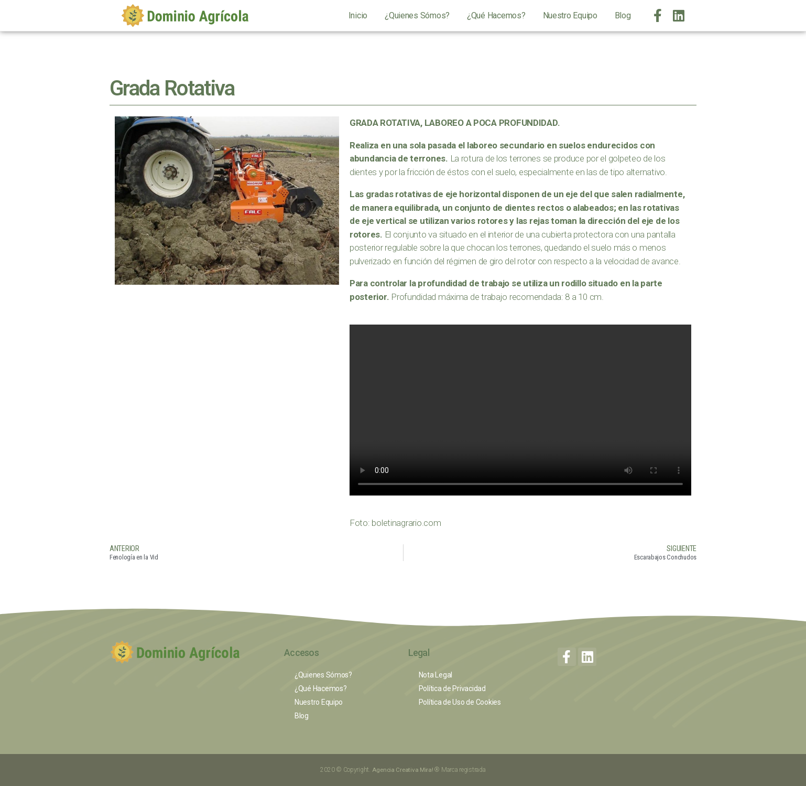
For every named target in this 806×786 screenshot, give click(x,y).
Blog (623, 15)
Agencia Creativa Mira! (403, 769)
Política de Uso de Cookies (460, 702)
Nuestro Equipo (570, 15)
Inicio (357, 15)
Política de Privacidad (452, 688)
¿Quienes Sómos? (417, 15)
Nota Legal (435, 675)
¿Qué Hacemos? (496, 15)
